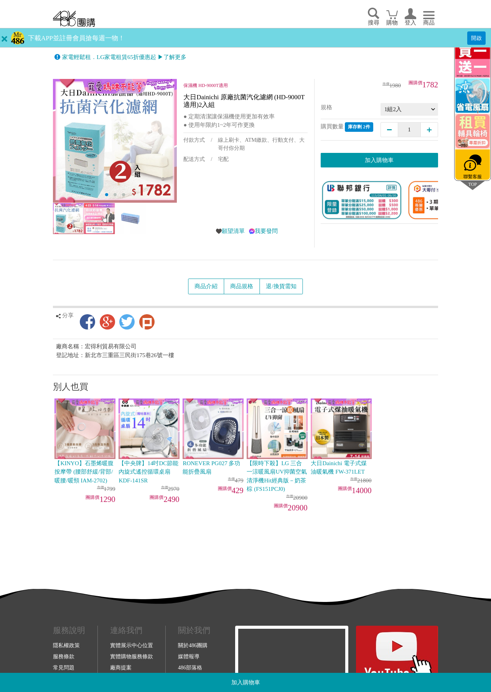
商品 (429, 23)
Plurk (147, 322)
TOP (472, 184)
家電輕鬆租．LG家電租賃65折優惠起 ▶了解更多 (124, 57)
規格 (326, 107)
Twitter (127, 322)
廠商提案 (121, 667)
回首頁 (74, 19)
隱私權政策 (66, 645)
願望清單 (233, 231)
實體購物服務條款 (131, 656)
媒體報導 (188, 656)
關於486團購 (193, 645)
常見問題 (63, 667)
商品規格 (241, 286)
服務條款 (63, 656)
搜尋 (373, 23)
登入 (410, 23)
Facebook (87, 322)
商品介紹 (205, 286)
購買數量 (347, 127)
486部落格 (190, 667)
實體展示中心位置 (131, 645)
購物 (392, 23)
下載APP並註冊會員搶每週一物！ (76, 38)
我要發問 (266, 231)
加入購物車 (245, 682)
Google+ (107, 322)
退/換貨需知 (281, 286)
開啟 (476, 38)
